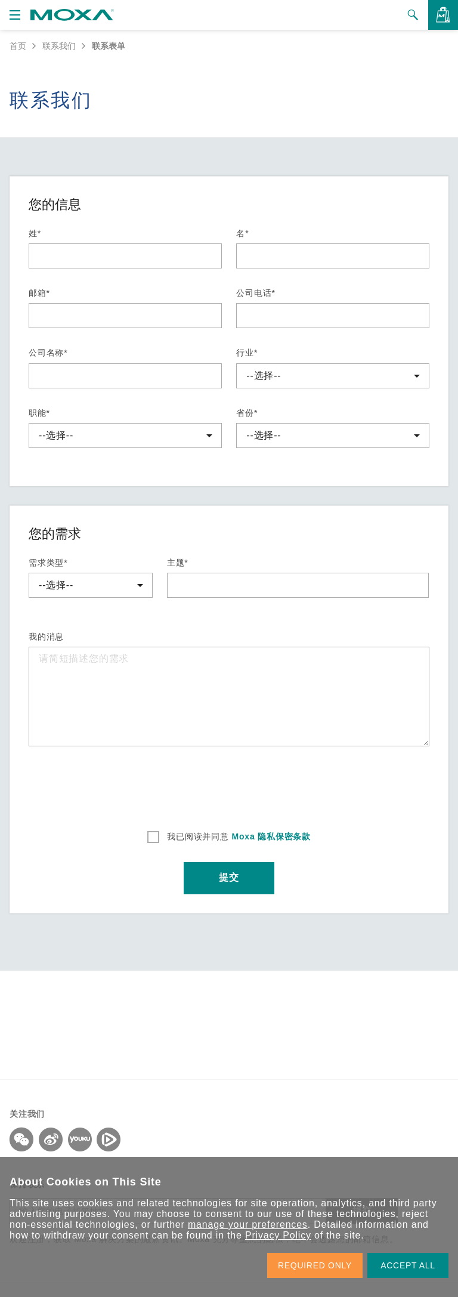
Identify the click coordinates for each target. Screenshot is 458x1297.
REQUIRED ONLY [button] (315, 1265)
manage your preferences (248, 1224)
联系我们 (59, 46)
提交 (229, 878)
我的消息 (46, 636)
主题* (177, 562)
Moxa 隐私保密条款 (270, 836)
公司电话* (255, 293)
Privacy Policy (278, 1235)
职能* (39, 413)
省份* (247, 413)
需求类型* (48, 562)
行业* (247, 352)
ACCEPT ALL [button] (407, 1265)
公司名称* (48, 352)
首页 (18, 46)
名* (242, 233)
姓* (35, 233)
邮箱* (39, 293)
